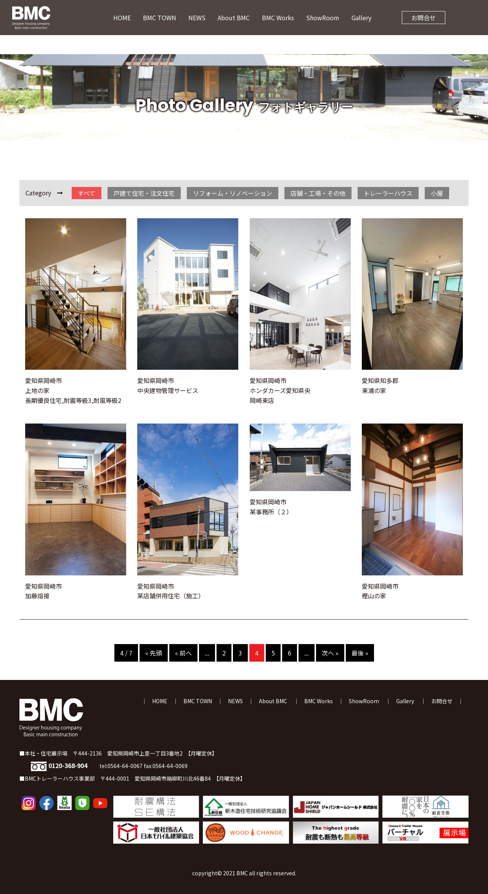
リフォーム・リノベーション (232, 193)
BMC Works (278, 17)
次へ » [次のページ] (330, 652)
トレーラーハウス (388, 193)
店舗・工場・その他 (318, 193)
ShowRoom (322, 17)
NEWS (196, 17)
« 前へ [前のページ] (183, 652)
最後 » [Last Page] (360, 652)
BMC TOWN (159, 17)
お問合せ (423, 17)
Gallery (361, 17)
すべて (86, 193)
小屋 (437, 193)
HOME (122, 17)
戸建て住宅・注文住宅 (144, 193)
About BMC (234, 17)
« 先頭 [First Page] (153, 652)
